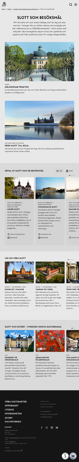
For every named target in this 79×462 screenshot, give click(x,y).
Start (3, 9)
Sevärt (9, 418)
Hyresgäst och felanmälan (14, 451)
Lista (59, 171)
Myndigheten (13, 414)
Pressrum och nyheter (46, 407)
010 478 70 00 (14, 438)
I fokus (9, 9)
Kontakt (7, 448)
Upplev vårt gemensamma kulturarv (26, 9)
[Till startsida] (4, 4)
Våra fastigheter (16, 402)
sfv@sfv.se (12, 441)
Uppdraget (11, 406)
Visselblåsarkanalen (46, 417)
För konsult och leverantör (48, 404)
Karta (69, 171)
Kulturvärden (13, 422)
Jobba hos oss (44, 401)
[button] (69, 175)
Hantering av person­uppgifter (49, 414)
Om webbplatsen (45, 411)
